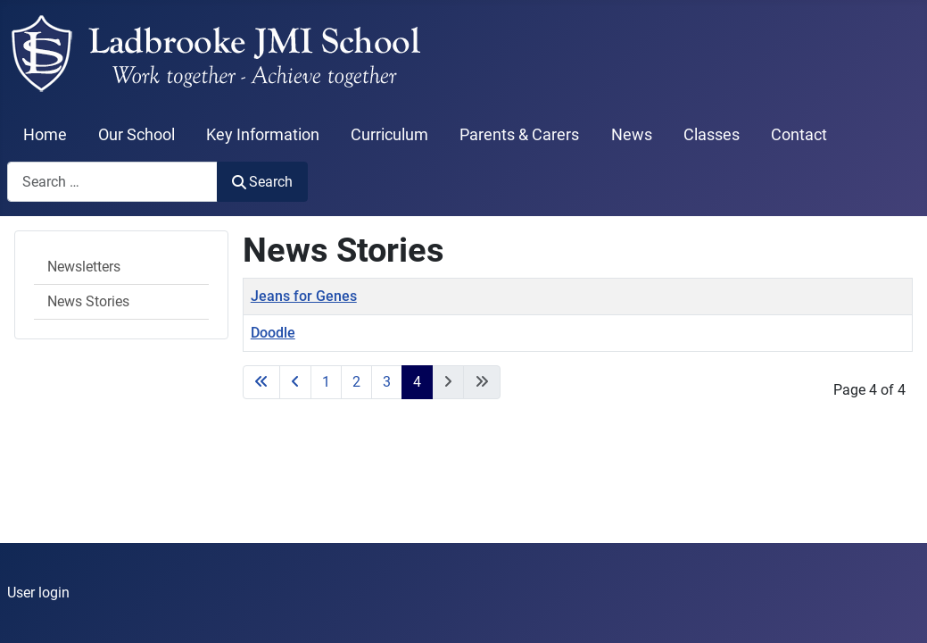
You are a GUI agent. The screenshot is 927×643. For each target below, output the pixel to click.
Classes (711, 135)
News (631, 135)
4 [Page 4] (417, 381)
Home (45, 135)
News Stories (88, 301)
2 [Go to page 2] (356, 381)
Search (262, 181)
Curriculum (389, 135)
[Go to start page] (261, 382)
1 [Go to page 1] (326, 381)
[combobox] (112, 182)
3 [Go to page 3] (387, 381)
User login (38, 592)
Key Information (262, 135)
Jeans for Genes (304, 296)
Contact (799, 135)
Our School (136, 135)
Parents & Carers (519, 135)
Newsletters (83, 266)
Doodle (273, 332)
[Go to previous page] (295, 382)
